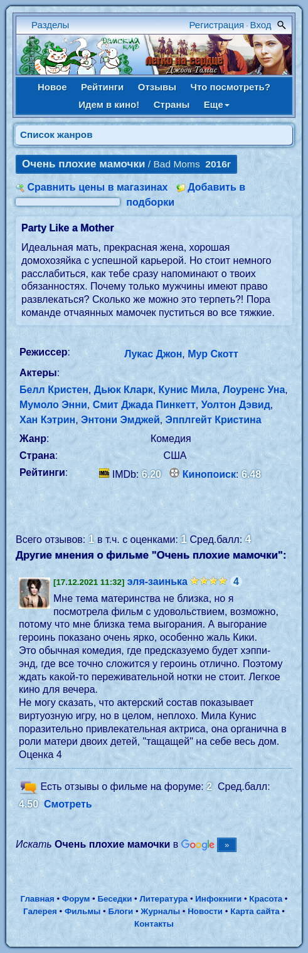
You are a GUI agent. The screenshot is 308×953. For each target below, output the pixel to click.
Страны (172, 104)
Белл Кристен (53, 389)
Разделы (50, 24)
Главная (37, 898)
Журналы (160, 911)
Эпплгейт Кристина (214, 419)
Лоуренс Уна (254, 389)
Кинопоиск (209, 474)
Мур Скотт (213, 354)
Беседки (114, 898)
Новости (205, 911)
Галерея (40, 911)
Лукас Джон (153, 354)
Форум (76, 898)
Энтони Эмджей (120, 419)
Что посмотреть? (230, 87)
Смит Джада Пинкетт (144, 404)
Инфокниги (218, 898)
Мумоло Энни (53, 404)
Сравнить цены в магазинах (97, 187)
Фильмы (82, 911)
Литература (164, 898)
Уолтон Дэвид (235, 404)
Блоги (121, 911)
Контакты (154, 924)
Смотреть (68, 804)
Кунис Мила (188, 389)
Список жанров (56, 134)
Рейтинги (102, 87)
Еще (217, 104)
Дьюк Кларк (123, 389)
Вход (261, 24)
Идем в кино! (108, 104)
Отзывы (157, 87)
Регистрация (217, 24)
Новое (52, 87)
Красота (265, 898)
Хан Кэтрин (47, 419)
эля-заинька (157, 581)
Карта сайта (254, 911)
